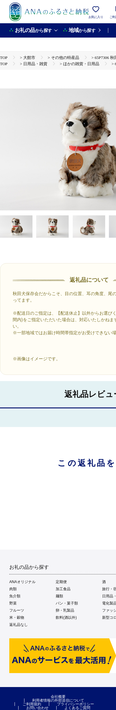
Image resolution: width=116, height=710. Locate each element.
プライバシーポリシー (75, 704)
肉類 (13, 589)
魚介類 (14, 596)
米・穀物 (16, 617)
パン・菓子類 (67, 603)
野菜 (13, 603)
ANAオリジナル (22, 582)
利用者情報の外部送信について (58, 700)
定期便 (61, 582)
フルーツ (16, 610)
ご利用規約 (32, 704)
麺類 (59, 596)
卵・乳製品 (65, 610)
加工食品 (63, 589)
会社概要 (58, 696)
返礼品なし (18, 624)
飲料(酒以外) (66, 617)
